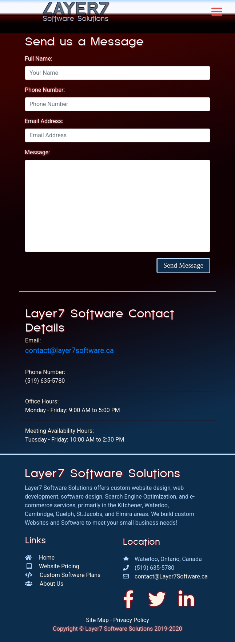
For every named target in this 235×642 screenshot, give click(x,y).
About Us (51, 583)
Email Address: (44, 121)
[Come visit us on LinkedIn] (186, 599)
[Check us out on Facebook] (131, 599)
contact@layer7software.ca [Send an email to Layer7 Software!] (69, 350)
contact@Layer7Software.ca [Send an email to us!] (171, 576)
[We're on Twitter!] (159, 599)
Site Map (97, 620)
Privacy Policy (131, 620)
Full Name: (38, 58)
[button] (183, 265)
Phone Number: (45, 89)
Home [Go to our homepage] (47, 557)
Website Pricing (59, 566)
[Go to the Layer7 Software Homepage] (75, 11)
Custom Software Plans (70, 575)
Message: (37, 152)
